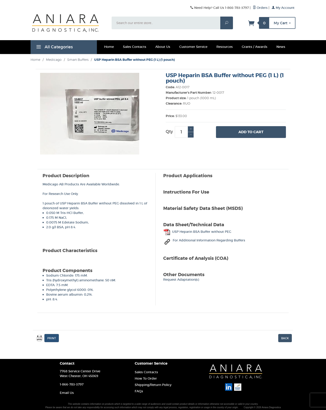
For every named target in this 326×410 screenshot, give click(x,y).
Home (109, 47)
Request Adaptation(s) (181, 279)
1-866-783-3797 (72, 384)
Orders (260, 8)
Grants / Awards (254, 47)
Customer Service (193, 47)
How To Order (146, 378)
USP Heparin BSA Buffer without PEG (197, 232)
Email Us (67, 393)
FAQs (139, 391)
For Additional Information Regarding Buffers (204, 240)
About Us (162, 47)
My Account (283, 8)
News (280, 47)
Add (251, 132)
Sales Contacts (134, 47)
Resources (224, 47)
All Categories (54, 47)
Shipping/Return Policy (153, 385)
